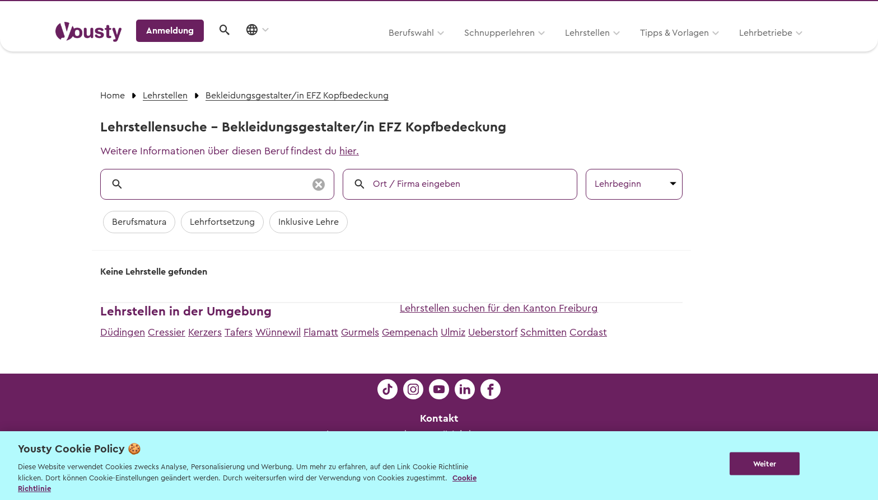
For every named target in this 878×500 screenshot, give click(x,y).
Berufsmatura (139, 222)
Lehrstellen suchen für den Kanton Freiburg (499, 308)
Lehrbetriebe (623, 48)
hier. (349, 151)
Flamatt (320, 332)
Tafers (239, 332)
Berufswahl (268, 48)
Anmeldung (726, 47)
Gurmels (360, 332)
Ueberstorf (492, 332)
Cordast (588, 332)
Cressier (166, 332)
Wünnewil (278, 332)
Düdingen (122, 332)
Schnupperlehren (356, 48)
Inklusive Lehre (308, 222)
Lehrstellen (444, 48)
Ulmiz (453, 332)
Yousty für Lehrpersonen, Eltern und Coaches (614, 12)
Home (112, 95)
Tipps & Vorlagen (531, 48)
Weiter (764, 464)
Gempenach (410, 332)
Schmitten (543, 332)
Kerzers (205, 332)
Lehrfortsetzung (222, 222)
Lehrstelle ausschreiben (775, 12)
